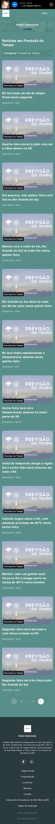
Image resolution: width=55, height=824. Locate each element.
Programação (27, 776)
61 (33, 701)
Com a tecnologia (27, 819)
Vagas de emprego (27, 805)
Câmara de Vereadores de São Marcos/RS (27, 800)
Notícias (28, 788)
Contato (27, 794)
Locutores (28, 782)
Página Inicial (27, 771)
